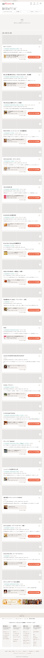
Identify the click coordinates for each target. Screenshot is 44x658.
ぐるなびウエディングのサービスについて (19, 653)
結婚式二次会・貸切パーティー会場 (21, 618)
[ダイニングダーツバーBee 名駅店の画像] (22, 575)
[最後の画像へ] (40, 39)
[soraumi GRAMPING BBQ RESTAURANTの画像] (22, 349)
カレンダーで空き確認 (34, 57)
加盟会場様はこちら (32, 651)
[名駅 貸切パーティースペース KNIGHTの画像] (22, 490)
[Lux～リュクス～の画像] (22, 39)
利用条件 (13, 651)
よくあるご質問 (28, 653)
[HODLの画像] (22, 321)
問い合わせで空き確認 (34, 310)
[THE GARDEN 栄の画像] (22, 180)
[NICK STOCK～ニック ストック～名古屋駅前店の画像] (22, 124)
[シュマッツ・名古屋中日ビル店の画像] (22, 462)
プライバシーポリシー (19, 651)
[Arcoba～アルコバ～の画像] (22, 378)
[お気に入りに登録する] (39, 47)
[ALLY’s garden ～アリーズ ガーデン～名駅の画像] (22, 519)
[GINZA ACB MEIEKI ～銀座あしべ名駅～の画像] (22, 264)
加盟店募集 (37, 651)
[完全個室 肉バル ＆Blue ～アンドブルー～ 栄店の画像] (22, 293)
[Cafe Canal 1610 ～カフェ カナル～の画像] (22, 152)
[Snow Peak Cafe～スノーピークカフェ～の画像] (22, 547)
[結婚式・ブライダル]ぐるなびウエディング (8, 618)
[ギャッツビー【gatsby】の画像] (22, 434)
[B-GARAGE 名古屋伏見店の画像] (22, 208)
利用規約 (10, 651)
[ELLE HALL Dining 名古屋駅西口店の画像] (22, 236)
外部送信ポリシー (25, 651)
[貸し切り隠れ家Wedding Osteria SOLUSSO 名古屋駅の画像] (22, 68)
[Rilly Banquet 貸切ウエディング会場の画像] (22, 96)
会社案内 (6, 651)
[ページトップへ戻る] (22, 615)
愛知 (27, 618)
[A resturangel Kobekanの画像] (22, 406)
